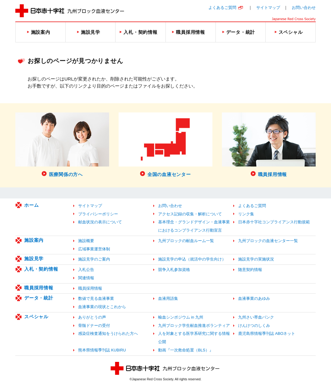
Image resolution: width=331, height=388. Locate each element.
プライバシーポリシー (98, 214)
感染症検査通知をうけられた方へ (108, 333)
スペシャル (36, 316)
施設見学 (34, 258)
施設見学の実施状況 (256, 259)
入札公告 (86, 269)
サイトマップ (268, 7)
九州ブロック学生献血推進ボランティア (194, 325)
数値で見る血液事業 (96, 298)
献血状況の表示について (100, 222)
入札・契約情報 (41, 269)
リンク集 (246, 214)
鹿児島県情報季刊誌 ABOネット (266, 333)
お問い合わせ (304, 7)
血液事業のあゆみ (254, 298)
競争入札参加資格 (174, 269)
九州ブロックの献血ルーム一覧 (186, 240)
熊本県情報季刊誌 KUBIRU (102, 350)
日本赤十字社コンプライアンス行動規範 (274, 222)
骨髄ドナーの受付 (94, 325)
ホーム (31, 205)
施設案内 (34, 240)
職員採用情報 (38, 287)
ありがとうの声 (92, 317)
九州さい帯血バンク (256, 317)
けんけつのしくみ (254, 325)
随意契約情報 (250, 269)
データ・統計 (38, 297)
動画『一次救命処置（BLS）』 (185, 350)
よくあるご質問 (222, 7)
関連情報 (86, 278)
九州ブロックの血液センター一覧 (268, 240)
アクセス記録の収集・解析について (190, 214)
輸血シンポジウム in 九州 (180, 317)
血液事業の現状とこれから (102, 306)
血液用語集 (168, 298)
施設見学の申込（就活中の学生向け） (192, 259)
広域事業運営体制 (94, 249)
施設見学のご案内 (94, 259)
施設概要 (86, 240)
